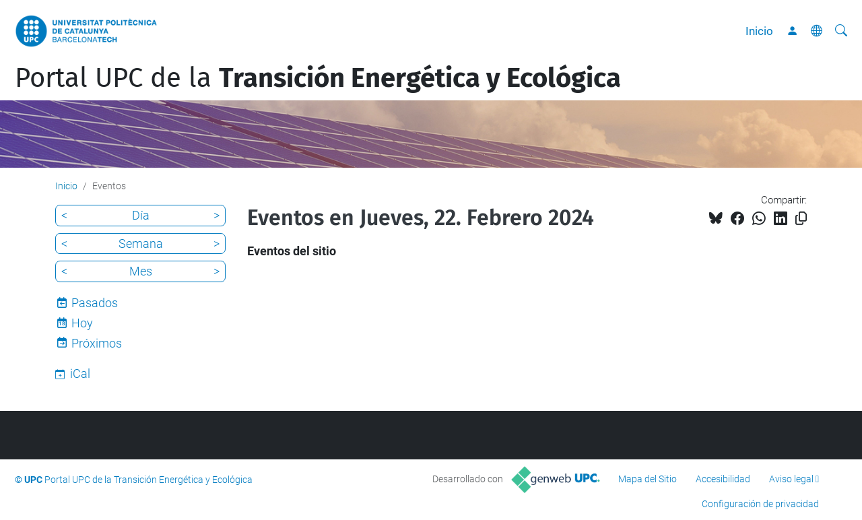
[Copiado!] (801, 218)
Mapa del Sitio (647, 479)
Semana (141, 243)
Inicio (759, 31)
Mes (140, 271)
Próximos (96, 343)
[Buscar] (841, 31)
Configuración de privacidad (760, 503)
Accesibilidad (723, 479)
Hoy (82, 323)
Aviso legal (791, 479)
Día (141, 215)
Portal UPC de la (318, 78)
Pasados (94, 303)
